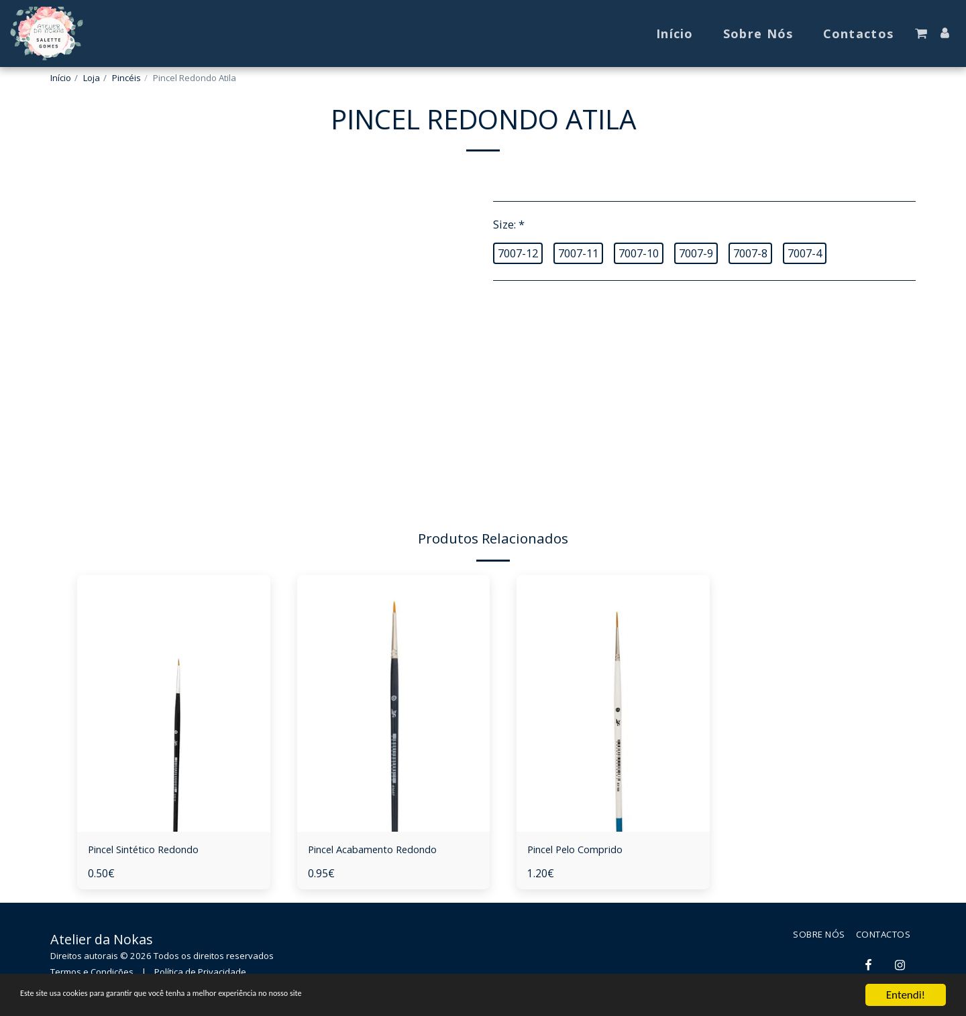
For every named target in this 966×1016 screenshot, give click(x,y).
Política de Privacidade (200, 973)
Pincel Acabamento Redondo (382, 850)
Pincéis (126, 78)
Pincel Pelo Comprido (583, 850)
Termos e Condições (91, 973)
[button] (921, 33)
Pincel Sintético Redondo (152, 850)
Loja (91, 78)
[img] (173, 703)
